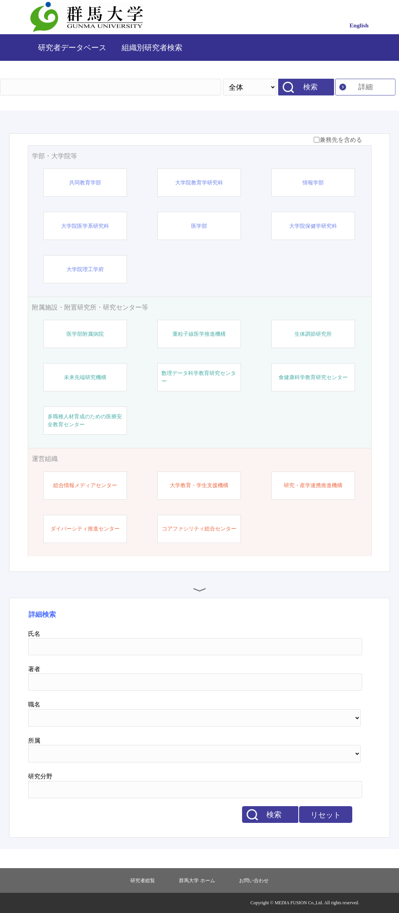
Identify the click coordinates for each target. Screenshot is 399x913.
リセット (325, 815)
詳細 (365, 87)
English (359, 25)
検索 (310, 87)
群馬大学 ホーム (197, 880)
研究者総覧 (142, 880)
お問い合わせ (254, 880)
